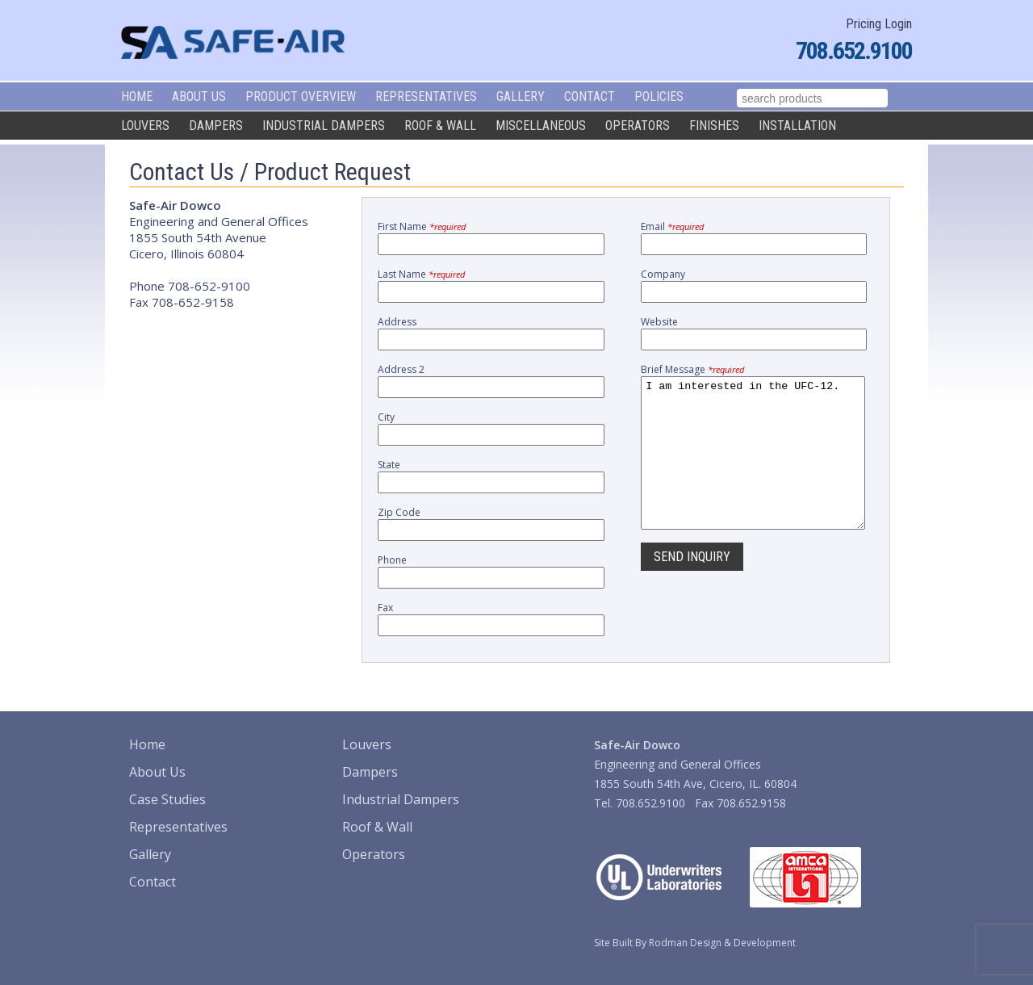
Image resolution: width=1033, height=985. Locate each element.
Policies (659, 96)
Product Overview (300, 96)
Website (659, 322)
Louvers (145, 125)
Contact (589, 96)
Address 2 (401, 369)
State (389, 465)
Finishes (714, 125)
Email (672, 226)
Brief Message (692, 369)
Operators (637, 125)
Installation (797, 125)
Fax (385, 607)
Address (397, 322)
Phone (392, 560)
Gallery (520, 96)
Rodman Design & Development (722, 942)
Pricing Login (879, 23)
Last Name (421, 274)
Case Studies (167, 799)
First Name (422, 226)
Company (663, 274)
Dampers (216, 125)
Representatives (426, 96)
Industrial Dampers (323, 125)
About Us (199, 96)
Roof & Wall (440, 125)
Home (137, 96)
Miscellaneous (541, 125)
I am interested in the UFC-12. (753, 467)
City (386, 417)
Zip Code (399, 512)
